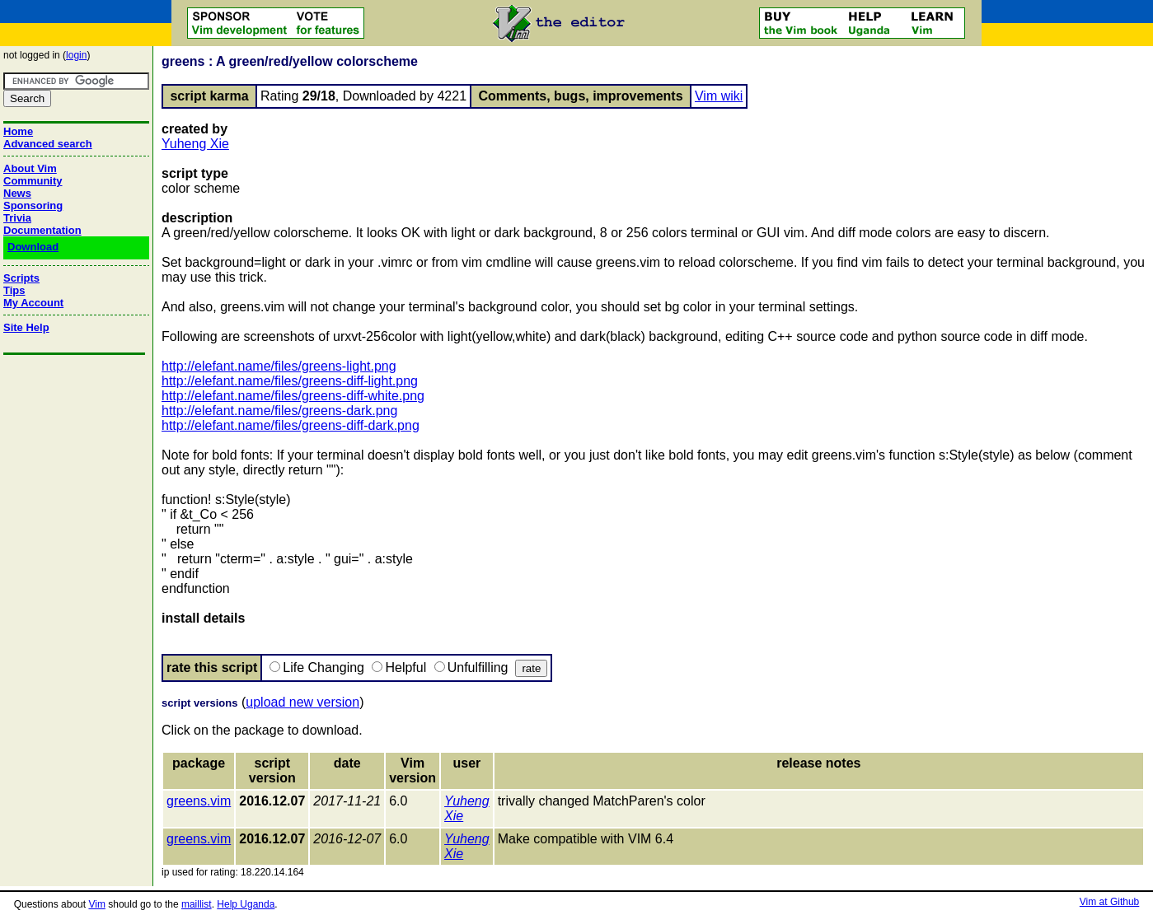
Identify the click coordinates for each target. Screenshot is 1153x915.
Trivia (17, 218)
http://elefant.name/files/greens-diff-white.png (293, 396)
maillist (196, 904)
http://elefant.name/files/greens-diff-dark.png (290, 425)
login (76, 55)
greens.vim (198, 801)
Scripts (21, 278)
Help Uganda (245, 904)
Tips (14, 290)
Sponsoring (33, 205)
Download (33, 246)
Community (33, 181)
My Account (33, 302)
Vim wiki (719, 96)
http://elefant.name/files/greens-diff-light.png (290, 381)
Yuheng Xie (195, 144)
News (17, 193)
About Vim (30, 168)
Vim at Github (1109, 902)
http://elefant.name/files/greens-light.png (279, 366)
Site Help (26, 327)
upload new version (302, 702)
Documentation (42, 230)
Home (18, 131)
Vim (96, 904)
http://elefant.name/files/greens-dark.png (279, 411)
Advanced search (47, 144)
